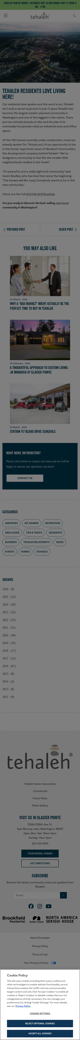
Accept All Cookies (39, 1033)
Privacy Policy (23, 1006)
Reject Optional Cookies (40, 1023)
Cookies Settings (40, 1013)
